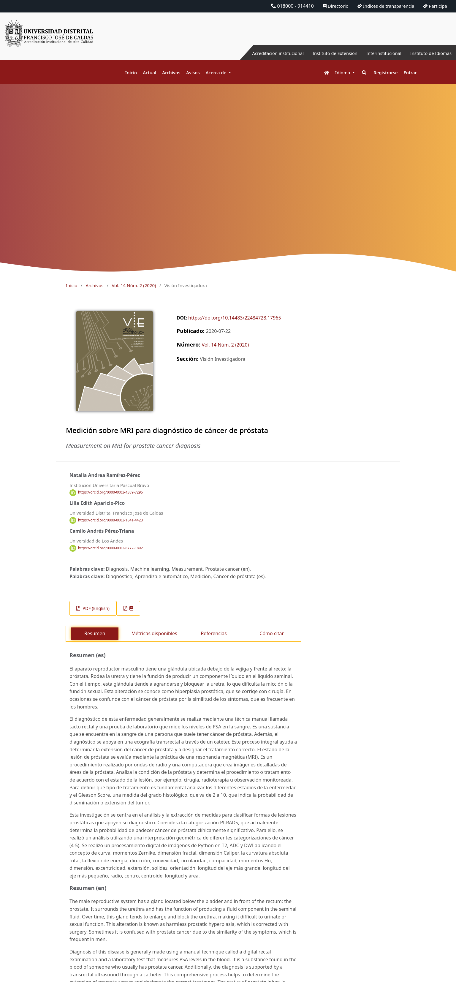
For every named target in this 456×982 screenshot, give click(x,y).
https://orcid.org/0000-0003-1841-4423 (110, 520)
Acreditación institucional (265, 53)
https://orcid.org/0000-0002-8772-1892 (110, 548)
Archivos (171, 72)
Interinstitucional (379, 53)
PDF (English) (95, 608)
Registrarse (385, 72)
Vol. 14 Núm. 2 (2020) (134, 285)
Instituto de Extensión (326, 53)
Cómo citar (271, 633)
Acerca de (217, 72)
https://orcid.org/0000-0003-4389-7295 (110, 492)
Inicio (131, 72)
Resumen (94, 633)
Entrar (410, 72)
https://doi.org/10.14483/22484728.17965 (234, 317)
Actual (149, 72)
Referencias (214, 633)
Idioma (343, 72)
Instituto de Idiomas (429, 53)
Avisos (193, 72)
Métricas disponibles (154, 633)
